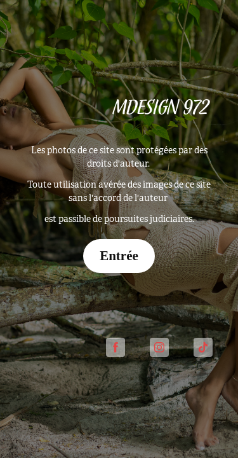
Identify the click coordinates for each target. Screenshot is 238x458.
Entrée (119, 255)
